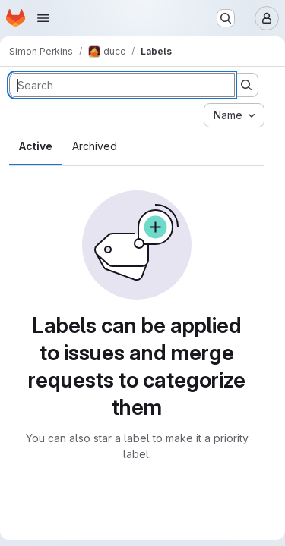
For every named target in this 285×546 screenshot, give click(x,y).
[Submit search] (246, 85)
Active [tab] (35, 146)
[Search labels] (122, 85)
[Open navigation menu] (43, 18)
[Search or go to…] (226, 18)
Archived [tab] (94, 146)
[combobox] (234, 115)
